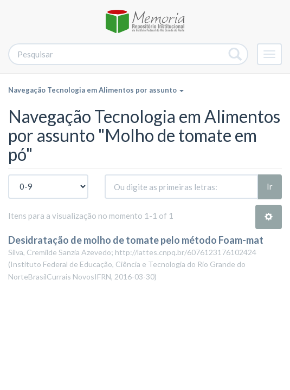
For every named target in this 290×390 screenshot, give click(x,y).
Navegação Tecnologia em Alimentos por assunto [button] (96, 90)
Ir (270, 186)
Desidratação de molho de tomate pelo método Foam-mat (135, 240)
